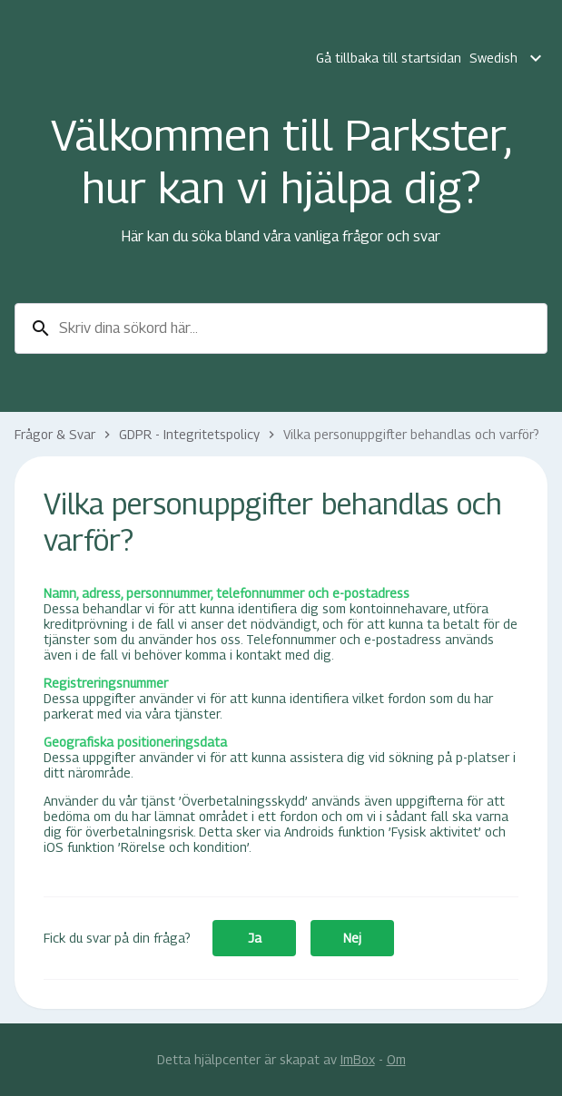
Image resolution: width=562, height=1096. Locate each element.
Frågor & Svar (55, 434)
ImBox (357, 1059)
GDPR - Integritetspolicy (189, 434)
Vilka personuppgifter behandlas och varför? (411, 434)
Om (396, 1059)
